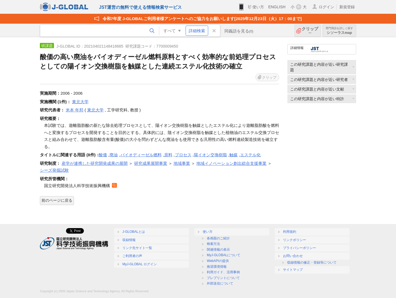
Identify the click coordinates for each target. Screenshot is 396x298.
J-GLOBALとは (133, 232)
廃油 (113, 154)
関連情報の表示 (218, 249)
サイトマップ (293, 270)
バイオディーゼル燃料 (141, 154)
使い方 (258, 7)
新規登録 (347, 7)
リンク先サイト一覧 (137, 248)
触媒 (233, 154)
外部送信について (220, 283)
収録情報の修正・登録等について (312, 262)
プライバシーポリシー (299, 248)
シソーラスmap (339, 31)
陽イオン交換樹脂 (210, 154)
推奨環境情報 (217, 267)
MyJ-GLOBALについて (223, 255)
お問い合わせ (293, 256)
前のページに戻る (57, 200)
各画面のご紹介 (218, 238)
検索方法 (213, 244)
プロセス (183, 154)
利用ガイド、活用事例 (223, 272)
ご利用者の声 (132, 256)
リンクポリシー (294, 240)
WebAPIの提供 (218, 261)
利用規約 (289, 232)
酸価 (103, 154)
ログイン (326, 7)
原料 (168, 154)
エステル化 (250, 154)
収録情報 (129, 240)
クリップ (310, 30)
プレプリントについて (223, 278)
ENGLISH (276, 7)
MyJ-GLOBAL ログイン (139, 264)
